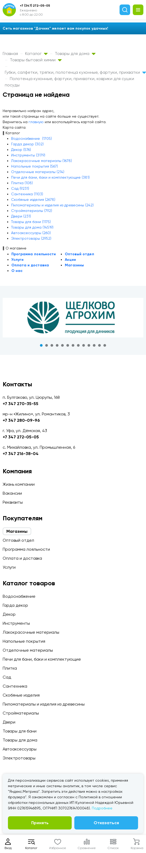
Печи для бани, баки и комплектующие (42, 659)
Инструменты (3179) (28, 155)
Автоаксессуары (19, 749)
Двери (9, 722)
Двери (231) (21, 216)
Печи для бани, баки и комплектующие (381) (50, 177)
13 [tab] (104, 345)
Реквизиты (13, 502)
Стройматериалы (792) (31, 210)
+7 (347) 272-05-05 (35, 5)
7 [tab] (73, 345)
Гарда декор (15, 605)
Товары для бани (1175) (31, 222)
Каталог (36, 53)
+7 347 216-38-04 (21, 453)
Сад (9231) (20, 188)
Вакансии (12, 493)
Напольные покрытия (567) (34, 166)
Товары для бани (19, 731)
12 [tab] (99, 345)
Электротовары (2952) (31, 238)
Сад (7, 677)
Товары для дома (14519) (32, 227)
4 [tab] (57, 345)
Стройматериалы (21, 713)
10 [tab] (89, 345)
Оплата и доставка (30, 265)
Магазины (74, 265)
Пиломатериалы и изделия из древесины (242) (52, 205)
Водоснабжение (19, 596)
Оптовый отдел (79, 254)
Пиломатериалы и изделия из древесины (44, 704)
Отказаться (106, 822)
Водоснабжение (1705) (31, 138)
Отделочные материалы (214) (37, 172)
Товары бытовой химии (36, 59)
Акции (70, 259)
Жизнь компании (19, 484)
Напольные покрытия (24, 641)
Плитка (10, 668)
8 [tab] (78, 345)
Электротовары (19, 758)
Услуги (17, 259)
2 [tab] (46, 345)
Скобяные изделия (21, 695)
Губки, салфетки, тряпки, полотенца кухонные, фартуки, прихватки (75, 72)
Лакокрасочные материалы (31, 632)
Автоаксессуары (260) (31, 233)
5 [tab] (62, 345)
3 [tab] (52, 345)
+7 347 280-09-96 (21, 420)
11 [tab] (94, 345)
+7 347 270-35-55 (20, 403)
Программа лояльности (33, 254)
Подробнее (102, 808)
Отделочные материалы (28, 650)
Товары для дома (75, 53)
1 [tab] (41, 345)
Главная (10, 53)
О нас (16, 270)
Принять (40, 822)
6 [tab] (67, 345)
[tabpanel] (73, 317)
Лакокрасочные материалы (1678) (41, 161)
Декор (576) (21, 149)
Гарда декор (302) (27, 144)
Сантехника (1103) (27, 194)
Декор (9, 614)
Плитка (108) (22, 183)
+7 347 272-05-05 (21, 436)
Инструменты (16, 623)
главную (36, 122)
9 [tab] (83, 345)
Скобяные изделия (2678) (33, 199)
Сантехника (15, 686)
